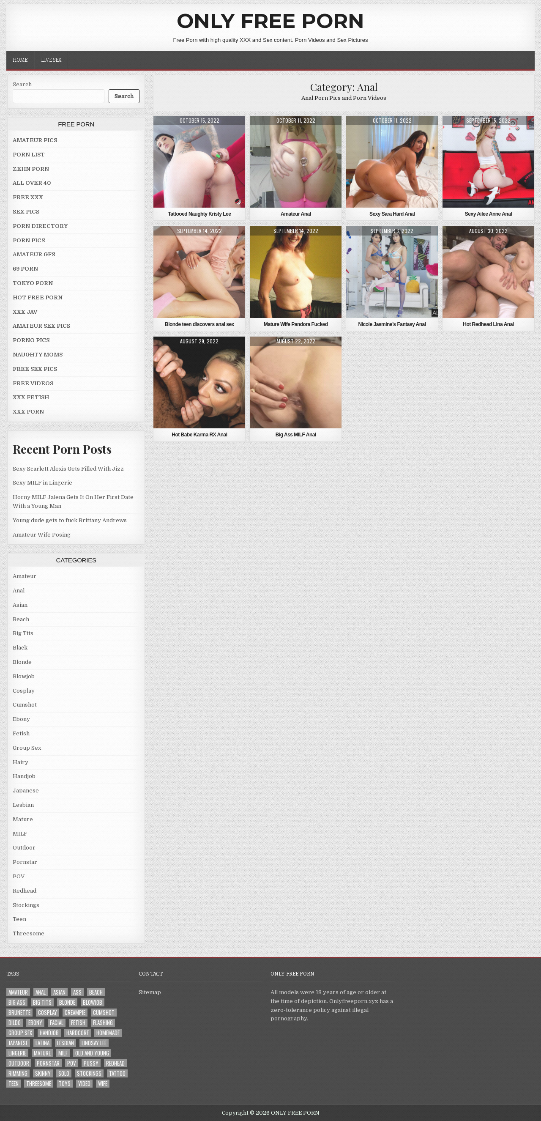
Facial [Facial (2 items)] (56, 1023)
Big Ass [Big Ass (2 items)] (16, 1002)
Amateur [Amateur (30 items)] (18, 992)
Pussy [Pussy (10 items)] (91, 1063)
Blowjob (24, 676)
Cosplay (24, 691)
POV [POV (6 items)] (71, 1063)
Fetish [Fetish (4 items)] (78, 1023)
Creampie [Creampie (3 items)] (75, 1013)
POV (19, 876)
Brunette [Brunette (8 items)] (19, 1013)
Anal (19, 590)
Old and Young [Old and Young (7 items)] (92, 1053)
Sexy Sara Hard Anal (392, 214)
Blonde (22, 662)
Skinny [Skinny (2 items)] (43, 1073)
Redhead (24, 891)
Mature (23, 819)
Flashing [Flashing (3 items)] (103, 1023)
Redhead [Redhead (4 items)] (115, 1063)
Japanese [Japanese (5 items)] (18, 1043)
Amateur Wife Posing (42, 535)
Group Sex (27, 748)
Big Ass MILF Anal (296, 435)
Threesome (28, 933)
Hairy (20, 762)
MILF (20, 833)
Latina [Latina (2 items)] (42, 1043)
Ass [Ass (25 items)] (77, 992)
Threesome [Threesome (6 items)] (38, 1084)
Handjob (24, 776)
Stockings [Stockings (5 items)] (89, 1073)
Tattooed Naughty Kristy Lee (199, 214)
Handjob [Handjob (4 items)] (49, 1033)
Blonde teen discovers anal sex (199, 324)
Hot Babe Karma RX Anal (199, 435)
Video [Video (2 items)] (84, 1084)
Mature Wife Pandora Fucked (296, 324)
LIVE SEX (51, 60)
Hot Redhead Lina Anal (488, 324)
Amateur (24, 576)
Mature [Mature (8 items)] (42, 1053)
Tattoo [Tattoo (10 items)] (117, 1073)
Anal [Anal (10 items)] (41, 992)
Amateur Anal (296, 214)
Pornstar (25, 862)
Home (20, 60)
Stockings (26, 905)
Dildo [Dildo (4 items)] (14, 1023)
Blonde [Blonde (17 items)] (67, 1002)
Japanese (26, 790)
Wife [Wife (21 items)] (102, 1084)
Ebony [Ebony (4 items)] (35, 1023)
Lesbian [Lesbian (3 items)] (65, 1043)
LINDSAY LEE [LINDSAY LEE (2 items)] (94, 1043)
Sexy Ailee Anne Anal (488, 214)
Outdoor (24, 847)
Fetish (21, 733)
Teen (19, 919)
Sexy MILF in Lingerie (42, 483)
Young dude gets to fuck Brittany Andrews (70, 520)
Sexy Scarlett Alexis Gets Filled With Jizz (68, 469)
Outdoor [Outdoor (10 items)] (18, 1063)
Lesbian (23, 805)
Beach (21, 619)
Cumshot (25, 705)
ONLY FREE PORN (270, 20)
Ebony (21, 719)
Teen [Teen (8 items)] (13, 1084)
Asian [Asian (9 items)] (59, 992)
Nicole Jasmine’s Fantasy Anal (392, 324)
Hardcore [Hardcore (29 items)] (77, 1033)
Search (22, 84)
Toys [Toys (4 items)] (65, 1084)
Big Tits (23, 633)
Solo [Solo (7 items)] (63, 1073)
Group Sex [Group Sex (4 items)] (20, 1033)
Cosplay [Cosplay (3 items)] (47, 1013)
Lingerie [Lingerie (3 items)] (17, 1053)
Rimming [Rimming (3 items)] (17, 1073)
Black (20, 647)
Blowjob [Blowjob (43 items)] (92, 1002)
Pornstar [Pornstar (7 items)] (48, 1063)
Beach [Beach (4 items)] (96, 992)
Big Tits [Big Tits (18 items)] (42, 1002)
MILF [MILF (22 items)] (63, 1053)
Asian (20, 605)
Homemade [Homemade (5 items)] (108, 1033)
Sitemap (150, 992)
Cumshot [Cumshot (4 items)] (104, 1013)
